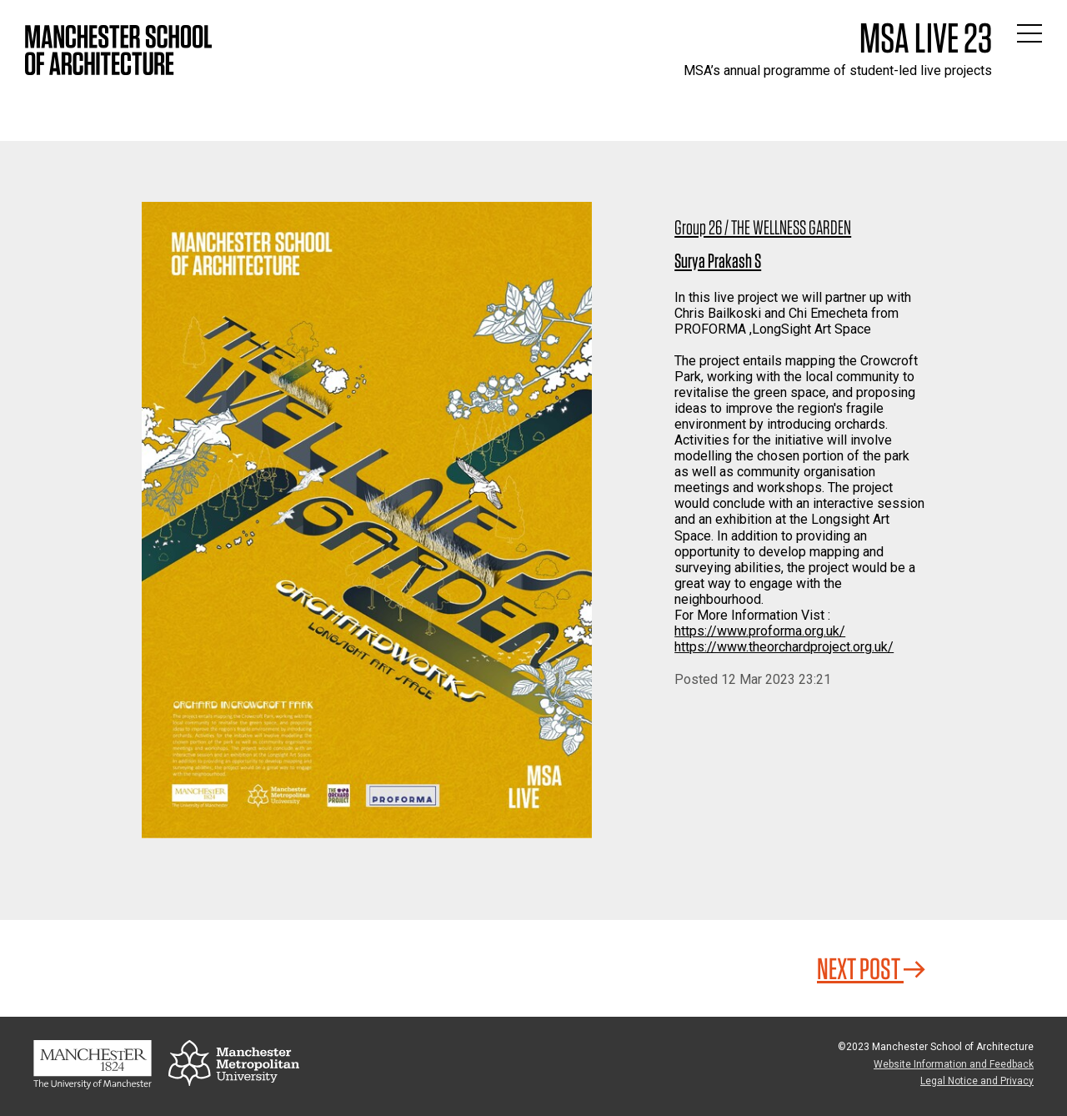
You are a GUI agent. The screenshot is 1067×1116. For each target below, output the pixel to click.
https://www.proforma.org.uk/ (759, 631)
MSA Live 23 (925, 38)
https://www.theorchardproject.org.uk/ (784, 647)
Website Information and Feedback (954, 1064)
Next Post (871, 968)
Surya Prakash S (717, 261)
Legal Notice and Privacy (977, 1081)
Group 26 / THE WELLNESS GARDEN (762, 227)
